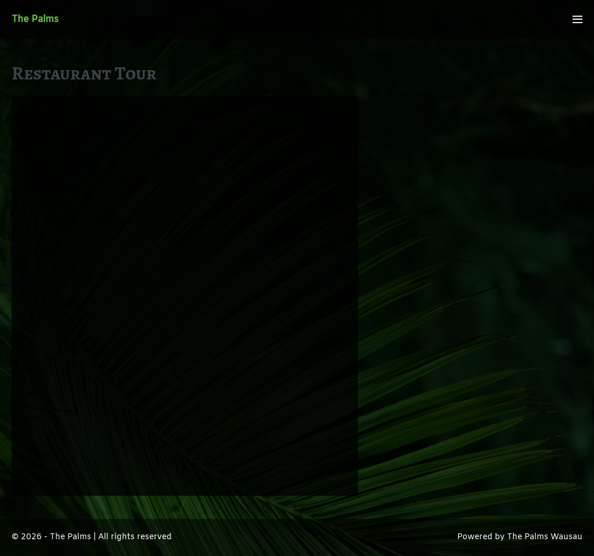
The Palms (35, 19)
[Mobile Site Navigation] (577, 19)
